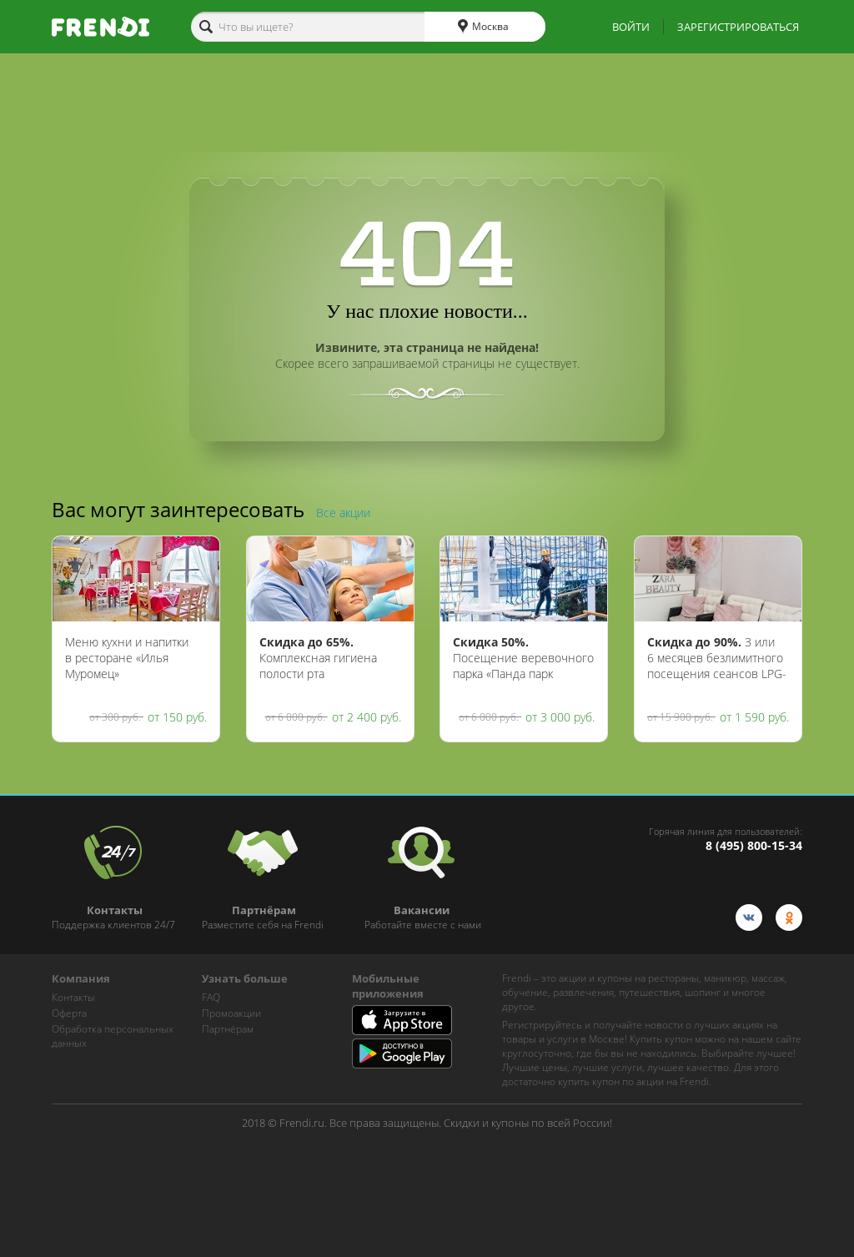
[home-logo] (100, 27)
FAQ (211, 997)
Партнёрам (228, 1029)
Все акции (343, 512)
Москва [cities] (483, 26)
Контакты (73, 997)
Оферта (69, 1013)
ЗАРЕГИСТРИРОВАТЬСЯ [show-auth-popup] (738, 26)
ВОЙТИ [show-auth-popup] (631, 26)
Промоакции (231, 1013)
